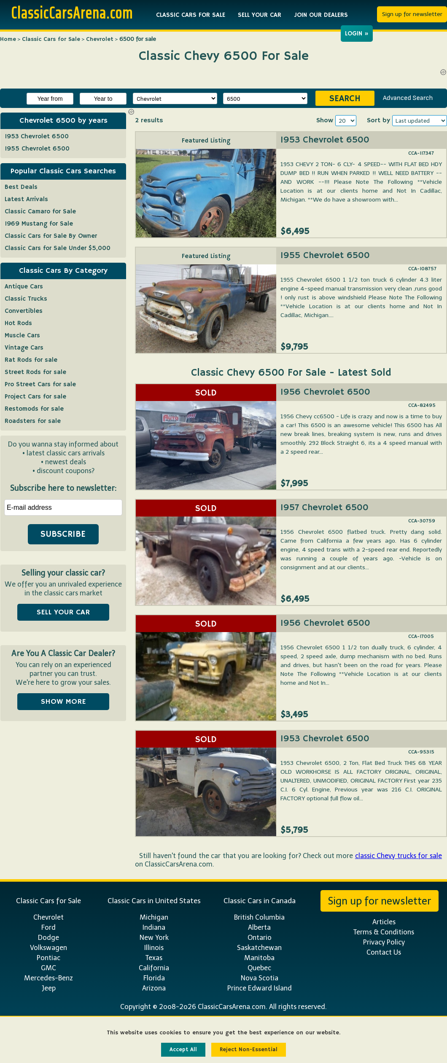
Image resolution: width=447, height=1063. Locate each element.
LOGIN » (357, 34)
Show (324, 120)
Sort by (378, 120)
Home (8, 39)
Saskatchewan (259, 948)
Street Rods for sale (35, 372)
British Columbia (259, 917)
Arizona (154, 988)
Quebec (259, 968)
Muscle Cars (22, 335)
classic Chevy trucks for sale (398, 856)
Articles (384, 922)
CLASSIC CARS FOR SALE (190, 15)
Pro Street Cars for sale (40, 384)
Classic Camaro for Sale (40, 211)
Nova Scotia (259, 978)
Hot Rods (18, 323)
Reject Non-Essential (248, 1049)
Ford (48, 927)
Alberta (259, 927)
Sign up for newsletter (412, 14)
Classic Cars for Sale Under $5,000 (57, 248)
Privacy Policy (384, 942)
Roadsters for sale (33, 421)
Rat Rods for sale (31, 360)
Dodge (48, 938)
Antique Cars (24, 287)
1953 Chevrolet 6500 (324, 140)
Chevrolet (99, 39)
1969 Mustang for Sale (39, 224)
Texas (153, 958)
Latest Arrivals (26, 199)
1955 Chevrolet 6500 (325, 255)
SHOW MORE (63, 701)
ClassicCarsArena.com (72, 12)
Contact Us (383, 952)
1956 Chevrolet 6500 (325, 392)
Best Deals (21, 187)
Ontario (260, 938)
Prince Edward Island (259, 988)
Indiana (154, 927)
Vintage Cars (24, 348)
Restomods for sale (34, 409)
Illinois (154, 948)
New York (154, 938)
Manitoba (259, 958)
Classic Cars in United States (154, 900)
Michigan (154, 917)
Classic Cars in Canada (260, 900)
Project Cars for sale (35, 397)
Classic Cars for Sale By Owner (51, 236)
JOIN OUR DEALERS (321, 15)
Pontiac (48, 958)
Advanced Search (408, 98)
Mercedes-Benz (48, 978)
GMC (48, 968)
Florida (154, 978)
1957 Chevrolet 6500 (324, 507)
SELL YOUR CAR (259, 15)
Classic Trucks (26, 299)
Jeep (49, 988)
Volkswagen (48, 948)
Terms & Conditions (383, 932)
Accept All (183, 1049)
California (154, 968)
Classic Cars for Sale (51, 39)
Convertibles (24, 311)
